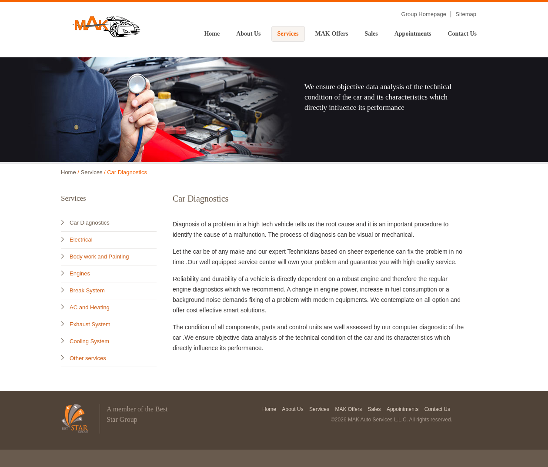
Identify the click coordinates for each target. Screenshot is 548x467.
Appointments (412, 33)
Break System (87, 290)
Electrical (81, 239)
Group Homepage (423, 14)
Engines (80, 273)
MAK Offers (331, 33)
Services (288, 33)
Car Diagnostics (90, 222)
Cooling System (89, 341)
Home (212, 33)
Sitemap (465, 14)
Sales (371, 33)
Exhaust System (90, 324)
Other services (88, 358)
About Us (248, 33)
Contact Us (462, 33)
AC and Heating (90, 307)
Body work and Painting (99, 256)
